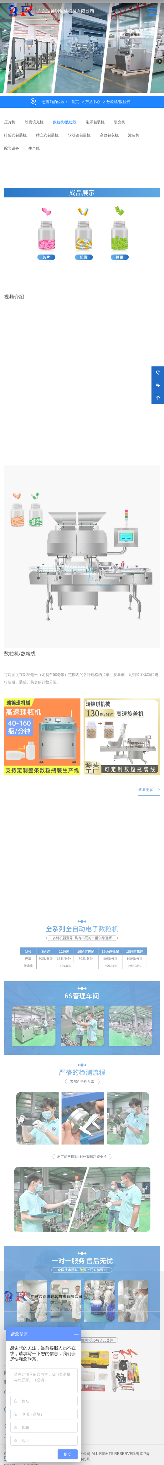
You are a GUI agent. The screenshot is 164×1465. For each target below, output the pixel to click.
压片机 (9, 122)
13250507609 (157, 372)
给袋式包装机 (15, 135)
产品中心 (92, 102)
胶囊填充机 (34, 122)
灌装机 (133, 135)
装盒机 (119, 122)
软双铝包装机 (79, 135)
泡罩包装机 (95, 122)
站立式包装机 (47, 135)
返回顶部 (157, 397)
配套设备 (11, 148)
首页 (75, 102)
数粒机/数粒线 (118, 102)
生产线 (34, 148)
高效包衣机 (109, 135)
